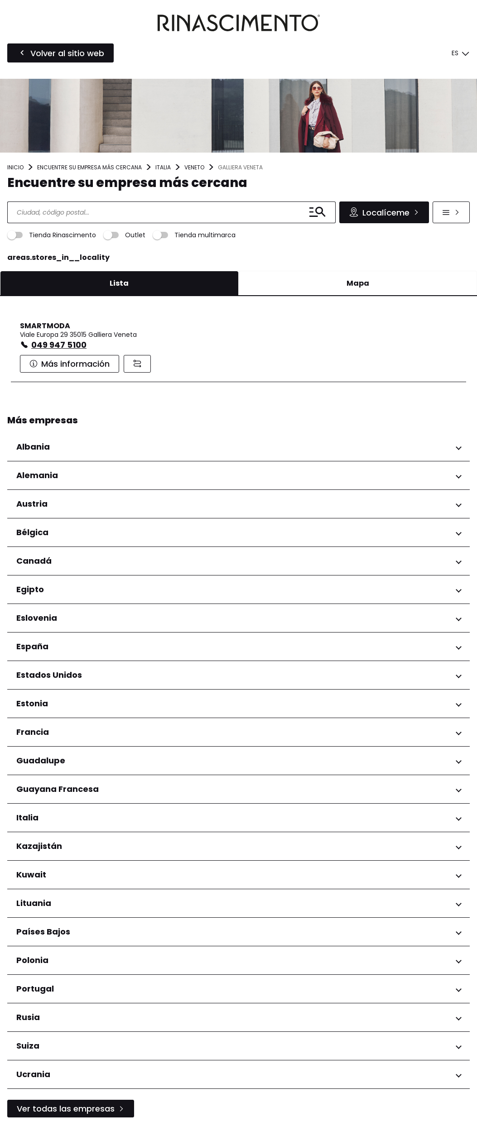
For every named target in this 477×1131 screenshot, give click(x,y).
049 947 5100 (59, 344)
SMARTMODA (45, 326)
